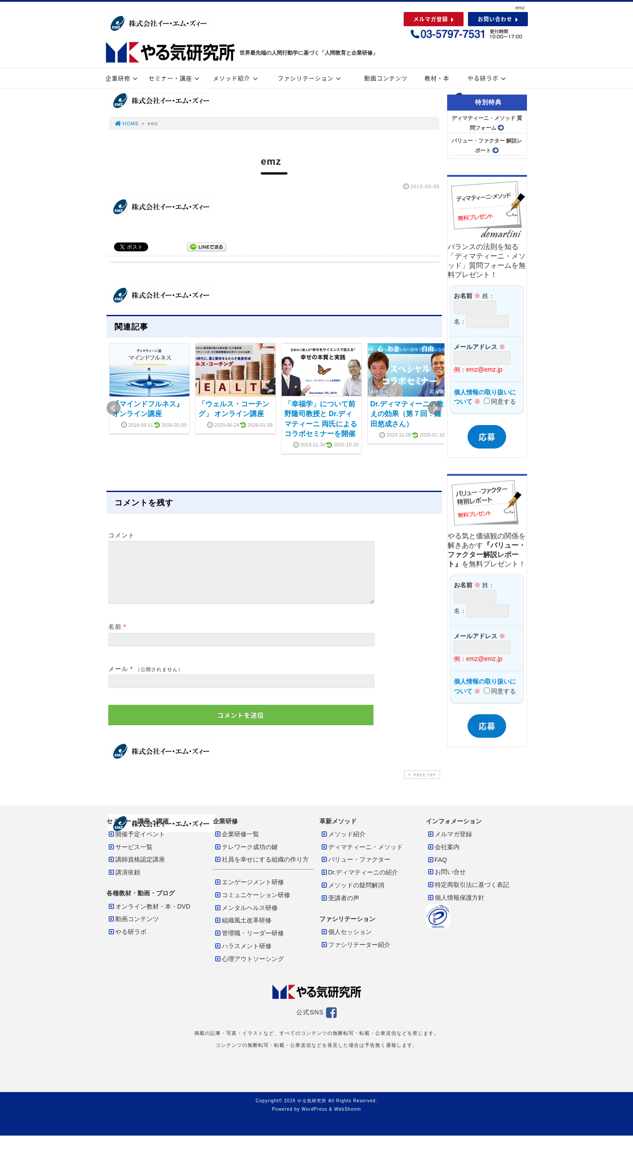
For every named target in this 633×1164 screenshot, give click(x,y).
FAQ (437, 870)
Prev (113, 408)
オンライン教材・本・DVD (149, 917)
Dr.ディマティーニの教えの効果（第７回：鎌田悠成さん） (407, 414)
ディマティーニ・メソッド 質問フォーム (487, 123)
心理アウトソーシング (249, 969)
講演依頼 (123, 882)
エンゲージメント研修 (249, 892)
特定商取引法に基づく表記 (468, 895)
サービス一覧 (130, 857)
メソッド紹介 (236, 78)
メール (118, 679)
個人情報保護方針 (455, 908)
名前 (115, 637)
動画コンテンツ (386, 78)
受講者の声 (339, 908)
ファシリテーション (310, 78)
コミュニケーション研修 (252, 905)
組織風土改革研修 (242, 930)
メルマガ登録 (449, 844)
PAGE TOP (421, 785)
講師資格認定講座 (136, 870)
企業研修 (123, 78)
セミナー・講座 (175, 78)
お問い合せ (446, 882)
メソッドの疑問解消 (352, 895)
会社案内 (443, 857)
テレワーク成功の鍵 (246, 857)
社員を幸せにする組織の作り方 (261, 870)
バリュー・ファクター (355, 870)
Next (435, 408)
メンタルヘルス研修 (246, 918)
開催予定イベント (136, 844)
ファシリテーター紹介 (355, 955)
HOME (126, 123)
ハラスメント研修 (242, 956)
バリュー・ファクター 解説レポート (487, 146)
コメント (121, 535)
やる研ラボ (488, 78)
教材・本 (437, 78)
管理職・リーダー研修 (249, 943)
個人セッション (346, 942)
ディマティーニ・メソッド (361, 857)
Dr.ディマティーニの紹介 (359, 882)
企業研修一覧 (236, 844)
